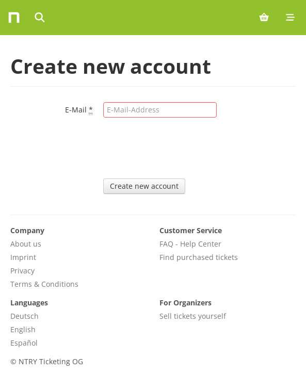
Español (24, 343)
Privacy (22, 270)
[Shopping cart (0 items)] (264, 17)
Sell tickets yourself (192, 316)
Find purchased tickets (198, 257)
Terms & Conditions (44, 284)
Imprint (23, 257)
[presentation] (181, 148)
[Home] (14, 17)
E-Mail (79, 110)
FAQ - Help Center (190, 244)
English (23, 329)
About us (25, 244)
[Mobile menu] (290, 17)
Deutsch (24, 316)
